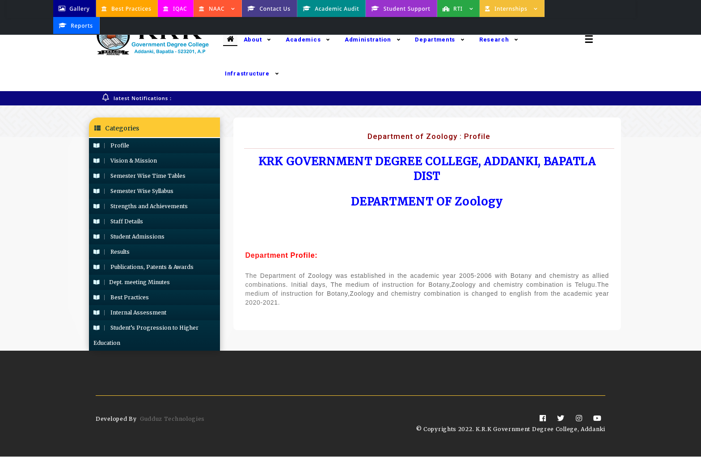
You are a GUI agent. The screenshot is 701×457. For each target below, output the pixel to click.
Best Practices (121, 297)
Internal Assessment (129, 313)
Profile (111, 146)
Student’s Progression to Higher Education (145, 336)
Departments (439, 39)
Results (111, 252)
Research (498, 39)
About (257, 39)
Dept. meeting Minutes (131, 282)
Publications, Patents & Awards (143, 267)
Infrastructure (252, 73)
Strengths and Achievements (140, 206)
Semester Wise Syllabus (133, 191)
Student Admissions (129, 237)
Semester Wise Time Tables (139, 176)
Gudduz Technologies (172, 419)
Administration (373, 39)
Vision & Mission (125, 161)
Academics (308, 39)
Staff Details (118, 221)
